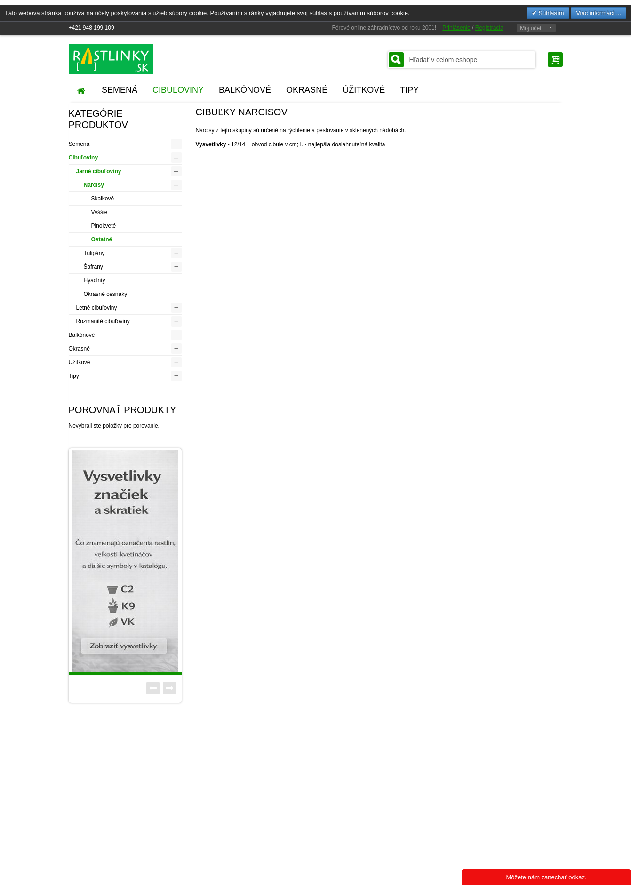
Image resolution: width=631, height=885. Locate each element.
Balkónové (82, 335)
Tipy (74, 376)
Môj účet (530, 28)
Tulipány (94, 253)
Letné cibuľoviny (96, 307)
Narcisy (94, 185)
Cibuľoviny (83, 157)
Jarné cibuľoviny (98, 171)
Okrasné (79, 348)
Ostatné (101, 239)
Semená (79, 144)
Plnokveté (103, 226)
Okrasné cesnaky (106, 294)
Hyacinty (94, 280)
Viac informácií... (598, 12)
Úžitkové (79, 362)
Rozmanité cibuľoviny (103, 321)
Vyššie (99, 212)
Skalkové (102, 198)
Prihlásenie (456, 27)
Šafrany (93, 266)
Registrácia (489, 27)
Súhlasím (550, 12)
